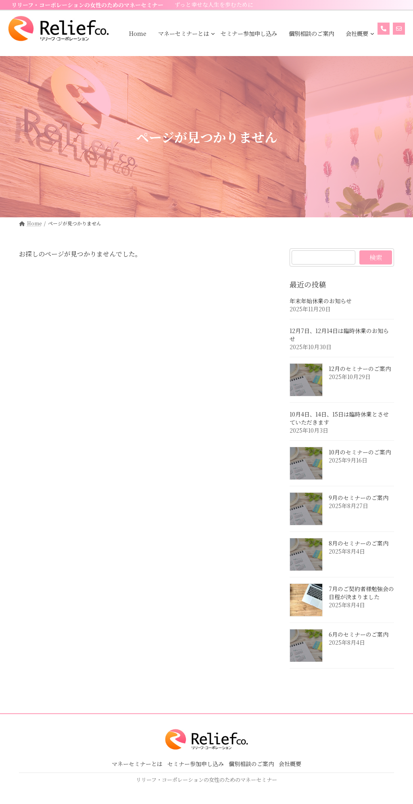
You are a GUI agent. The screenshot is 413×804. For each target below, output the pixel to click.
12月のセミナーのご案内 (360, 369)
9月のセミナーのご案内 (358, 498)
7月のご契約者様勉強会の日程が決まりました (361, 593)
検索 (375, 257)
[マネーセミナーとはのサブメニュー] (213, 33)
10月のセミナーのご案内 (360, 452)
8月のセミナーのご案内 (358, 543)
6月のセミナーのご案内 (358, 635)
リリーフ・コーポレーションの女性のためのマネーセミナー (87, 5)
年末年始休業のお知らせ (321, 301)
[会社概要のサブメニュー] (372, 33)
